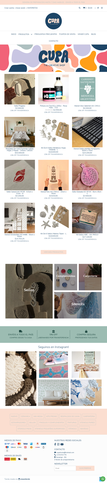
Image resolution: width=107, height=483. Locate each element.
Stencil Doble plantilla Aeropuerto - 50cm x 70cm (87, 150)
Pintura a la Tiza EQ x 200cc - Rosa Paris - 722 (53, 107)
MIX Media (38, 416)
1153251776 (60, 455)
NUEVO (14, 416)
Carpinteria (89, 416)
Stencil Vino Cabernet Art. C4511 (87, 106)
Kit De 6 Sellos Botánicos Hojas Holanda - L (53, 149)
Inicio (13, 34)
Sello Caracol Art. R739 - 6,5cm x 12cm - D (20, 193)
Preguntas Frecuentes (45, 34)
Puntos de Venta (67, 34)
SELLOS (32, 422)
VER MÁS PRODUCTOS (53, 252)
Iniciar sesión (20, 8)
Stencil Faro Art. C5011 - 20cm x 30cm (53, 193)
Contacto (53, 41)
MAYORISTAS (32, 8)
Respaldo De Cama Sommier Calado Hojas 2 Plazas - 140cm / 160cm (20, 150)
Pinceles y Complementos (51, 422)
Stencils (72, 429)
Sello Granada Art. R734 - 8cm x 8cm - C (87, 193)
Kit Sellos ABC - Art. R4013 (87, 234)
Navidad (84, 429)
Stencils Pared (87, 422)
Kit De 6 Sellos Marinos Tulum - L (53, 233)
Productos (25, 34)
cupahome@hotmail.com (64, 452)
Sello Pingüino (19, 106)
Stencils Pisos (24, 429)
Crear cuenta (9, 8)
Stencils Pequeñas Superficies (50, 429)
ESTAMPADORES (18, 422)
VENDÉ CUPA (83, 34)
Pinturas (72, 422)
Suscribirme (85, 468)
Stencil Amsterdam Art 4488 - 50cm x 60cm (20, 235)
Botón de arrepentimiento (64, 460)
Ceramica (25, 416)
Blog (93, 34)
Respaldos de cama (70, 416)
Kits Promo (51, 416)
